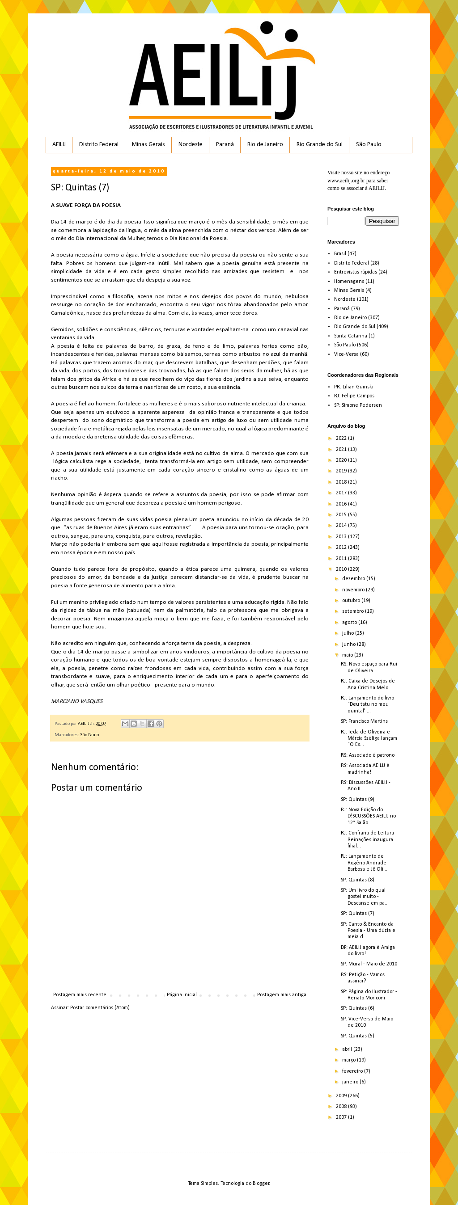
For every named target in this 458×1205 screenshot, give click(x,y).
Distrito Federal (99, 144)
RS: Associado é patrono (367, 755)
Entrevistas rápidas (355, 272)
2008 (342, 1106)
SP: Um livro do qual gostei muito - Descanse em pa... (365, 897)
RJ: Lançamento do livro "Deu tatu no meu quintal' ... (367, 704)
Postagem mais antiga (281, 995)
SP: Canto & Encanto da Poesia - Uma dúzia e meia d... (368, 931)
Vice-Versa (346, 354)
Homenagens (349, 281)
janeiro (351, 1082)
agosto (350, 622)
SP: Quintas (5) (357, 1036)
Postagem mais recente (79, 995)
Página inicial (182, 995)
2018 (342, 482)
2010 (342, 569)
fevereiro (353, 1071)
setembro (353, 611)
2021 (342, 449)
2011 (342, 558)
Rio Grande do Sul (320, 144)
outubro (351, 600)
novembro (354, 590)
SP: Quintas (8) (357, 880)
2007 (342, 1117)
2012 (342, 547)
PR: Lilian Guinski (353, 387)
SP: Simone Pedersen (358, 405)
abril (347, 1049)
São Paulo (369, 144)
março (349, 1060)
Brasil (340, 254)
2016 (342, 504)
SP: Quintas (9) (357, 799)
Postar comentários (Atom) (100, 1008)
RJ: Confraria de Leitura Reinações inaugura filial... (367, 839)
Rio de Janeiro (265, 144)
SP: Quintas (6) (357, 1008)
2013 (342, 536)
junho (349, 644)
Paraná (225, 144)
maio (348, 655)
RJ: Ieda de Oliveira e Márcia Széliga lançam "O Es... (369, 738)
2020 (342, 460)
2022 (342, 438)
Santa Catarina (350, 336)
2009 (342, 1096)
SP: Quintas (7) (357, 913)
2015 (342, 515)
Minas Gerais (148, 144)
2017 (342, 493)
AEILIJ (59, 144)
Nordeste (190, 144)
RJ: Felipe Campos (354, 396)
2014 (342, 525)
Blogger (261, 1183)
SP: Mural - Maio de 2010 (369, 964)
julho (348, 633)
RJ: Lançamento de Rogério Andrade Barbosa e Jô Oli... (364, 863)
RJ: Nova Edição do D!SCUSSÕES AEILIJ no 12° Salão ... (368, 816)
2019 (342, 471)
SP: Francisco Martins (364, 721)
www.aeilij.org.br (346, 180)
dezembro (354, 578)
